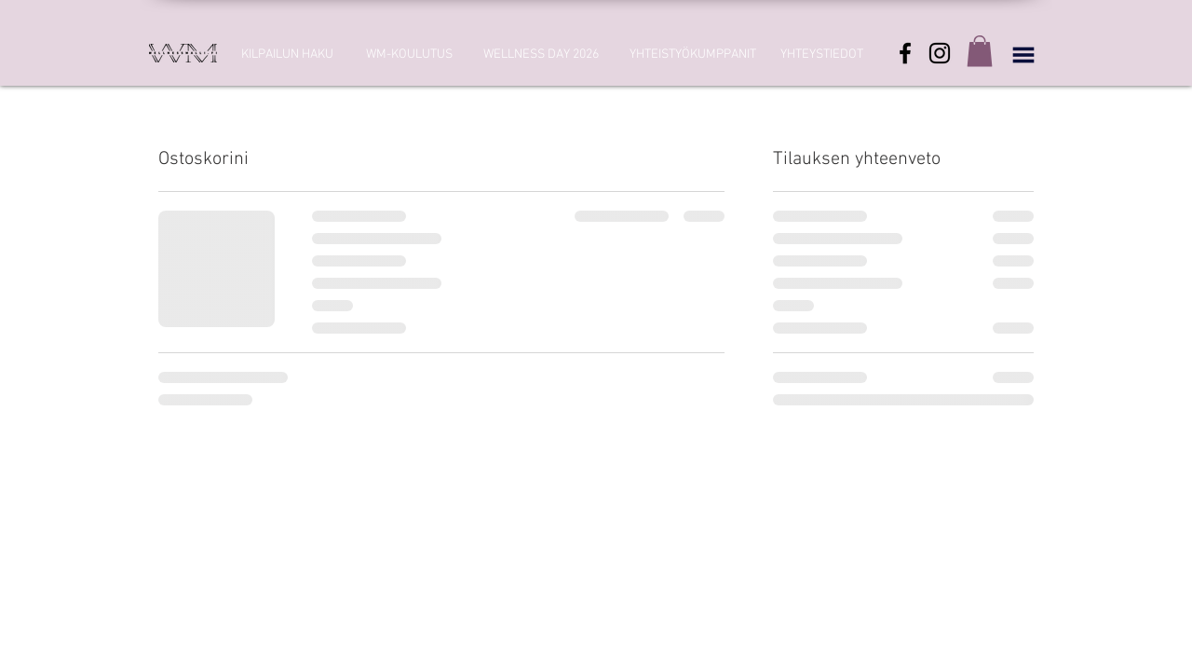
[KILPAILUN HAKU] (287, 55)
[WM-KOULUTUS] (409, 55)
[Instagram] (940, 53)
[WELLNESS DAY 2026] (541, 55)
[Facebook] (905, 53)
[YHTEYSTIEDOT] (821, 55)
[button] (980, 50)
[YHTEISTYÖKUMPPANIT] (693, 55)
